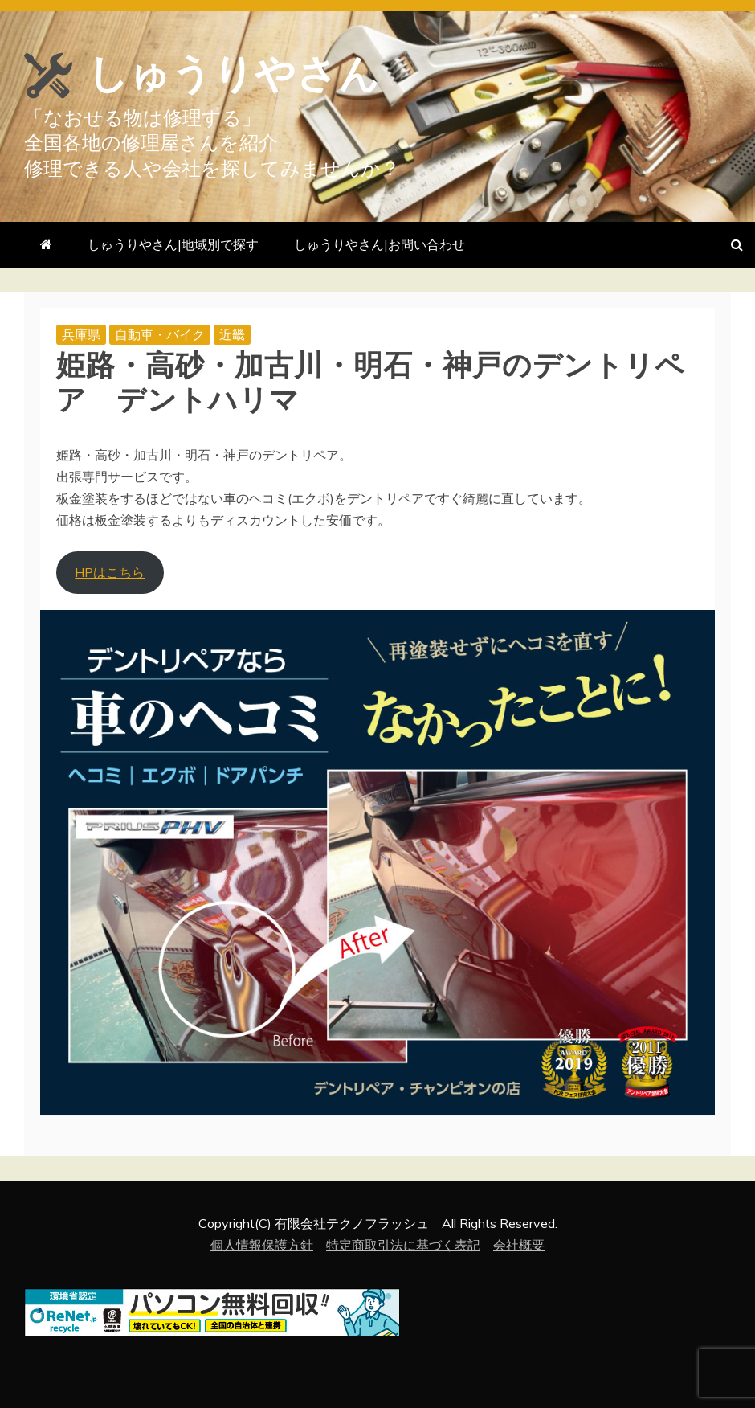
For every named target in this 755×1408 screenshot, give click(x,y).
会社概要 (519, 1245)
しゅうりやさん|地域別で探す (173, 244)
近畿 (232, 334)
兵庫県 (81, 334)
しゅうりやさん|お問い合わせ (379, 244)
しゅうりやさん (234, 73)
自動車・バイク (160, 334)
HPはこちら (110, 572)
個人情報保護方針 (261, 1245)
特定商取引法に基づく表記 (403, 1245)
